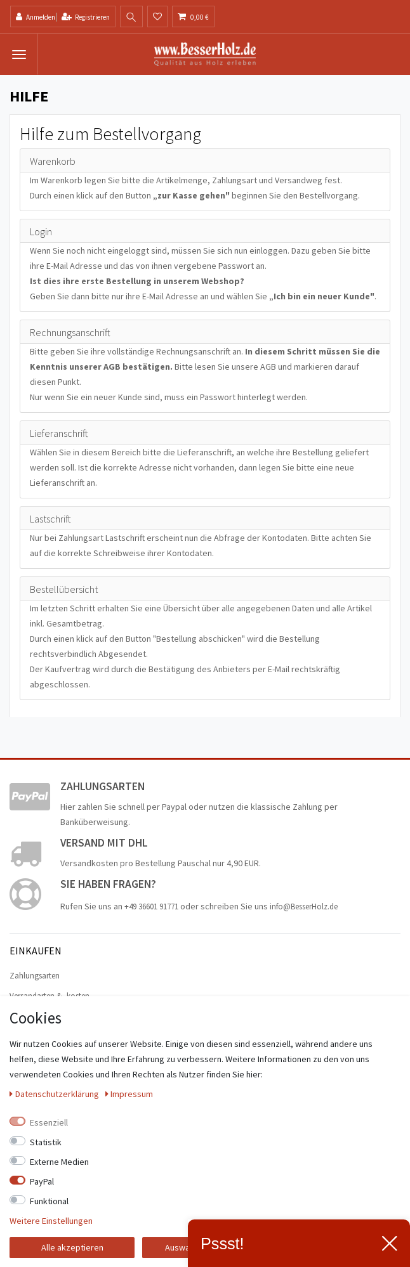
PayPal (42, 1181)
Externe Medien (59, 1161)
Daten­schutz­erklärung (55, 1094)
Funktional (49, 1201)
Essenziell (49, 1122)
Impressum (129, 1094)
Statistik (46, 1142)
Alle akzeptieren (72, 1247)
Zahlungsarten (35, 975)
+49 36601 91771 (151, 906)
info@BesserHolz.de (304, 906)
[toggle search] (131, 17)
